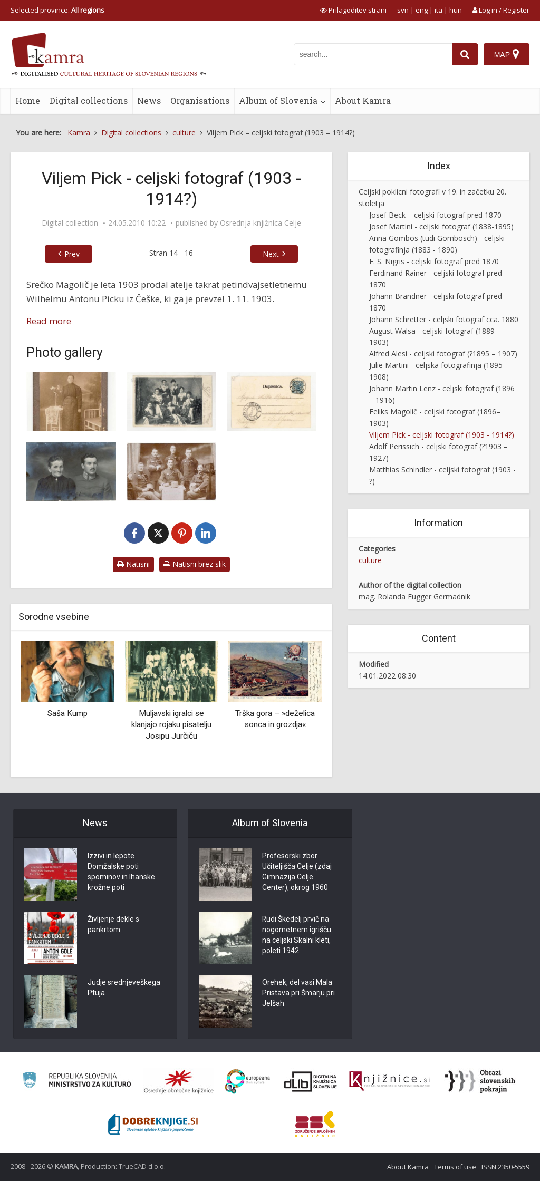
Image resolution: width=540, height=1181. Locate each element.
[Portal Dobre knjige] (153, 1124)
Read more (48, 321)
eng (422, 10)
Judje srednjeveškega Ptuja (124, 988)
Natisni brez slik (194, 564)
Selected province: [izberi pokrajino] (57, 10)
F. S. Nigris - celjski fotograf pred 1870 (434, 261)
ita (438, 10)
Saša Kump (67, 713)
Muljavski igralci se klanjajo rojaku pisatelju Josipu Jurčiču (171, 725)
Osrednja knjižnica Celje (260, 223)
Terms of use (455, 1167)
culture (370, 560)
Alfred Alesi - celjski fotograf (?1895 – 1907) (443, 354)
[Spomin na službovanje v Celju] (171, 471)
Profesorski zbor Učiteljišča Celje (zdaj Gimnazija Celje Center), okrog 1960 (297, 872)
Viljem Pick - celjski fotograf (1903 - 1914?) (441, 435)
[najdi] (465, 54)
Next (271, 254)
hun (455, 10)
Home (27, 100)
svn (403, 10)
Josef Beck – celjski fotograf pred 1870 (435, 215)
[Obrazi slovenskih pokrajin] (480, 1081)
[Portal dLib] (311, 1081)
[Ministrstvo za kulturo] (77, 1081)
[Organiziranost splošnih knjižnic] (178, 1081)
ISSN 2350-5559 (505, 1167)
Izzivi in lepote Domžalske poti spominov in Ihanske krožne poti (121, 872)
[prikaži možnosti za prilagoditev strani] (353, 10)
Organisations (199, 100)
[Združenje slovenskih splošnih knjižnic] (389, 1081)
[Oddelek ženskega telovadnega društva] (171, 401)
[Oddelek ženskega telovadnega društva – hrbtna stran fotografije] (271, 401)
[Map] (506, 54)
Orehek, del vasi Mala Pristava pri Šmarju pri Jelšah (298, 993)
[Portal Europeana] (247, 1081)
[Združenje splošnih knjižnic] (315, 1124)
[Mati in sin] (71, 471)
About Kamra (363, 100)
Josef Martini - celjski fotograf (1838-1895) (441, 226)
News (149, 100)
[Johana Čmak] (71, 401)
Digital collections (89, 100)
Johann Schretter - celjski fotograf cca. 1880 (443, 319)
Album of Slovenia (278, 100)
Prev (72, 254)
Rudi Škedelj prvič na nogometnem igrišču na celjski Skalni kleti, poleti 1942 (296, 935)
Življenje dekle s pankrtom (113, 924)
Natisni (133, 564)
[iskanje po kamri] (373, 54)
